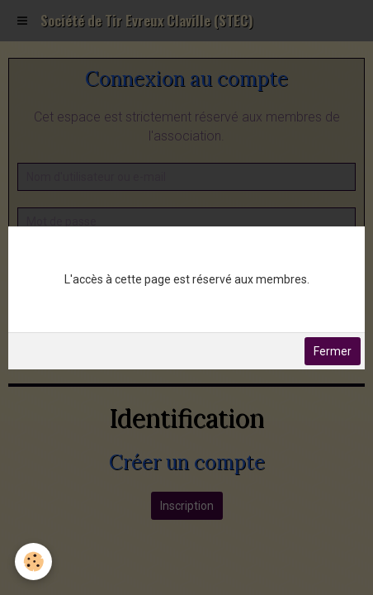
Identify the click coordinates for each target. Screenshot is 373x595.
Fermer (333, 351)
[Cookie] (33, 561)
